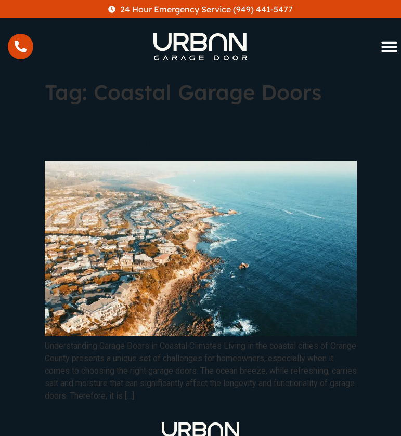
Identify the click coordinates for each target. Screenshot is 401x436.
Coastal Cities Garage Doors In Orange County (172, 132)
